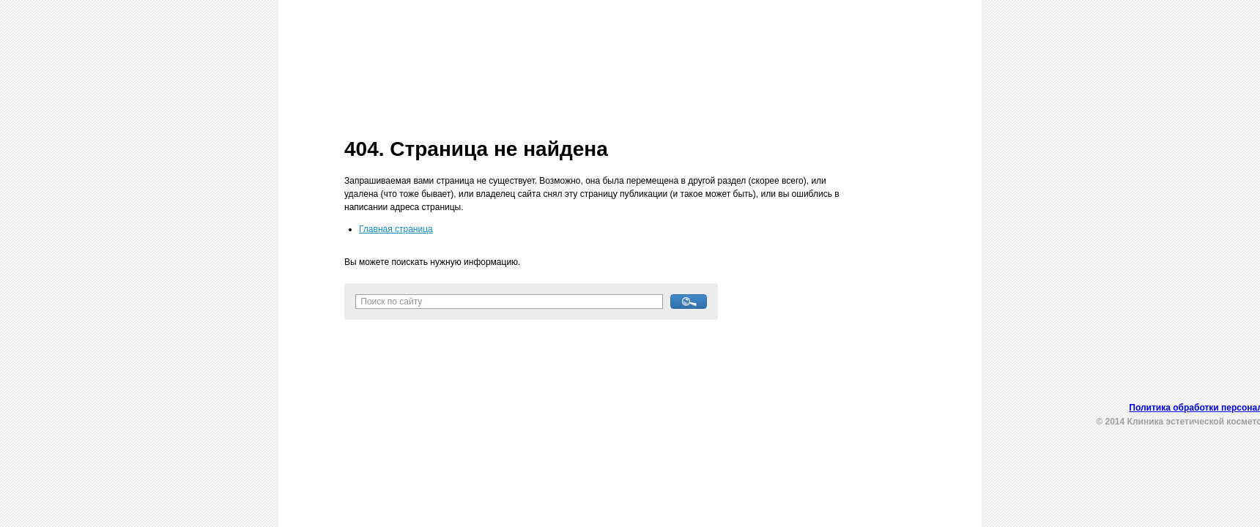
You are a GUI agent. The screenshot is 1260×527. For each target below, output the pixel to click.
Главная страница (396, 229)
